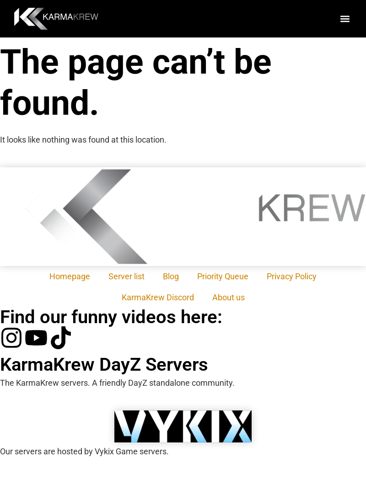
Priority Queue (222, 276)
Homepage (69, 276)
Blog (171, 276)
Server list (126, 276)
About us (228, 297)
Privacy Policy (292, 276)
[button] (344, 19)
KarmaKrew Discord (158, 297)
